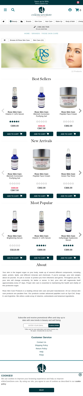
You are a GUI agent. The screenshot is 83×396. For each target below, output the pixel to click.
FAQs (41, 355)
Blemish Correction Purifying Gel (41, 114)
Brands (28, 21)
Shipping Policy (41, 345)
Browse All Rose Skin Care (20, 40)
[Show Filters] (4, 40)
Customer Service (41, 337)
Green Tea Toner (68, 175)
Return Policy (41, 349)
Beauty (13, 21)
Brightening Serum (14, 237)
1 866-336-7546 (41, 27)
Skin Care (38, 21)
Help (41, 352)
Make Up (59, 21)
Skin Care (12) (38, 40)
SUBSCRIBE (54, 325)
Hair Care (48, 21)
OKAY (41, 390)
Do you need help (41, 29)
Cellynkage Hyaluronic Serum (68, 238)
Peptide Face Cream (68, 113)
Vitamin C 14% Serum (14, 113)
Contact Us (41, 342)
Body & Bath (70, 21)
